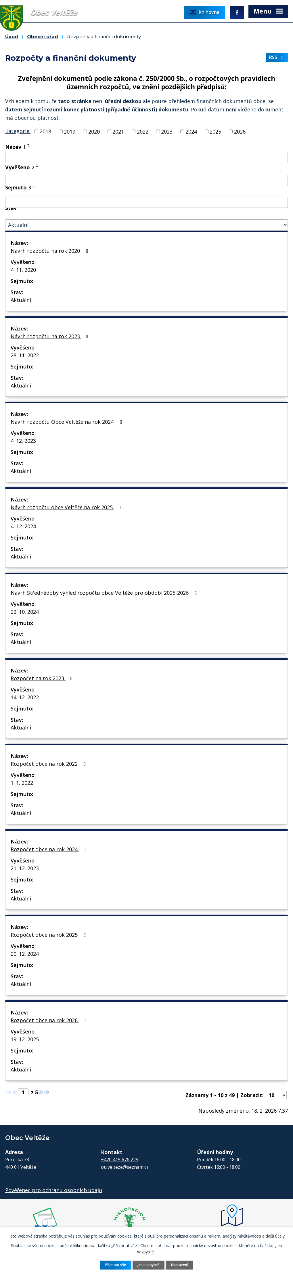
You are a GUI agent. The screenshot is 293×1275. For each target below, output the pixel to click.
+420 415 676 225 (119, 1159)
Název (15, 146)
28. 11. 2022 (25, 355)
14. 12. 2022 (25, 697)
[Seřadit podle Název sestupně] (29, 146)
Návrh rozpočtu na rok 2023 (51, 336)
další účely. (276, 1236)
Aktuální (21, 300)
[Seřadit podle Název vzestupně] (29, 144)
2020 (94, 131)
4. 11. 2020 (23, 269)
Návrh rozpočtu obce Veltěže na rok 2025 (67, 507)
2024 (191, 131)
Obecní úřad (42, 36)
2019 (69, 131)
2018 (45, 131)
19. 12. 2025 (25, 1039)
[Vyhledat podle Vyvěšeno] (146, 180)
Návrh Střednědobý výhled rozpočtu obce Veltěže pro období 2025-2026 (105, 592)
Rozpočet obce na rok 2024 (49, 849)
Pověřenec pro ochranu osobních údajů (53, 1190)
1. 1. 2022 (22, 782)
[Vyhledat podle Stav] (146, 225)
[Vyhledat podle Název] (146, 157)
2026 (240, 131)
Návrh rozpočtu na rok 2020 (51, 250)
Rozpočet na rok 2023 (43, 678)
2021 (118, 131)
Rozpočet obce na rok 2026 (49, 1020)
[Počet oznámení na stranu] (276, 1095)
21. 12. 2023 (25, 868)
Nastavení (179, 1264)
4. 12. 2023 (23, 440)
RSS (277, 57)
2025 (215, 131)
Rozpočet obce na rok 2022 (49, 763)
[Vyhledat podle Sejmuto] (146, 202)
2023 (167, 131)
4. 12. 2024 (23, 526)
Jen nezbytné (148, 1264)
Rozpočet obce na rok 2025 (49, 934)
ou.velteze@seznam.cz (125, 1167)
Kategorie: (17, 131)
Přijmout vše (115, 1264)
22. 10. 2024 (25, 611)
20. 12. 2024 (25, 953)
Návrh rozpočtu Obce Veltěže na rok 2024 (67, 421)
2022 (142, 131)
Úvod (11, 36)
